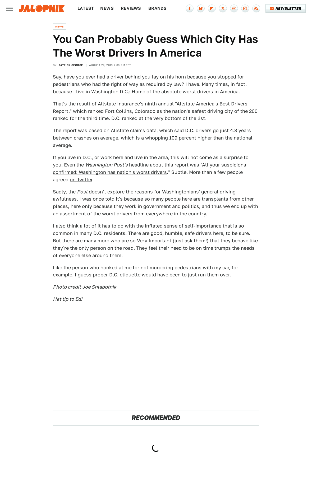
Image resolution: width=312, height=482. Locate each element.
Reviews (131, 8)
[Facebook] (190, 8)
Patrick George (71, 65)
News (107, 8)
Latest (85, 8)
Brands (157, 8)
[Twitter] (223, 8)
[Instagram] (245, 8)
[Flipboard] (212, 8)
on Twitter (81, 179)
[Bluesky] (201, 8)
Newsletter (285, 8)
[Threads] (234, 8)
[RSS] (256, 8)
